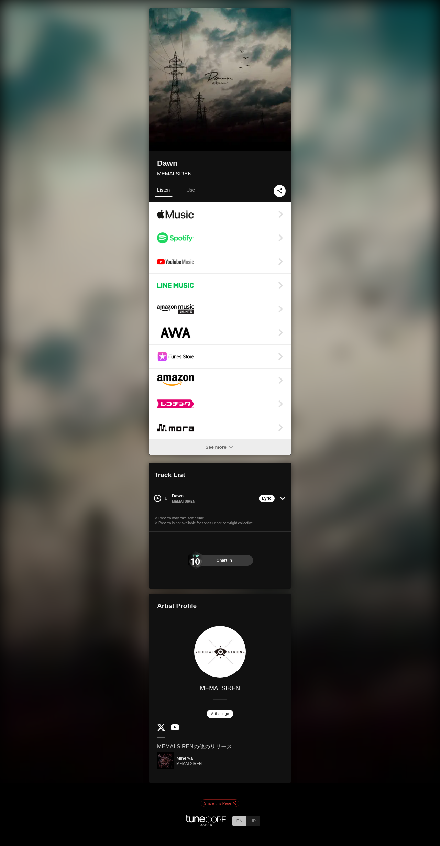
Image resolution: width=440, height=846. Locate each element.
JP (253, 820)
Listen (163, 190)
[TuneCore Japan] (206, 824)
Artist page (220, 714)
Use (190, 190)
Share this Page (220, 803)
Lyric (267, 498)
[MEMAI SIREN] (220, 652)
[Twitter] (161, 729)
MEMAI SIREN (174, 173)
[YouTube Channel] (175, 728)
